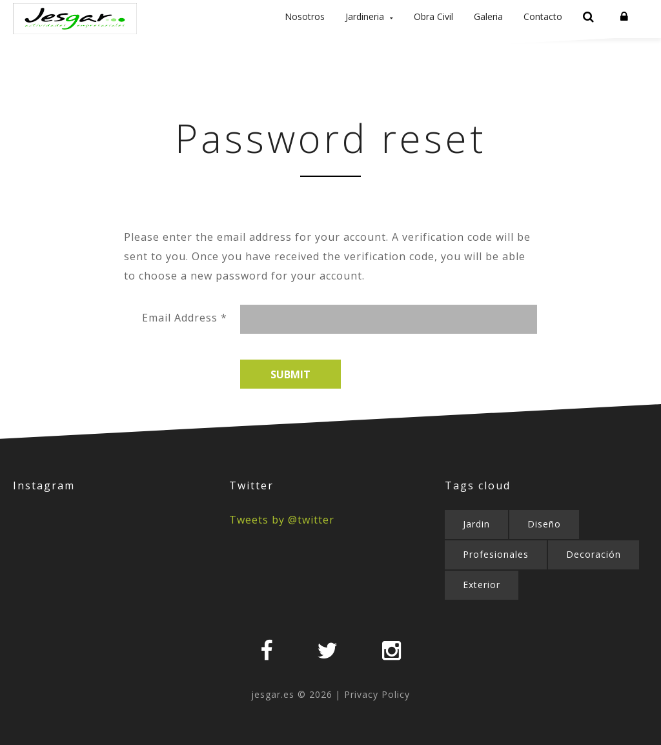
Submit (290, 400)
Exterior (481, 610)
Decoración (593, 579)
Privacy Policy (377, 719)
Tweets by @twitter (281, 545)
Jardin (476, 549)
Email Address (184, 343)
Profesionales (496, 579)
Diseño (544, 549)
